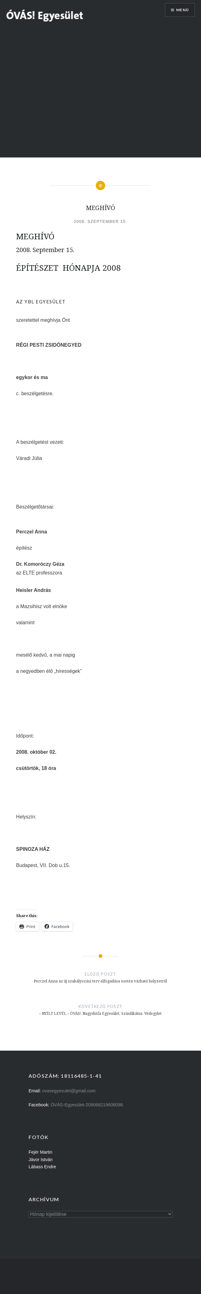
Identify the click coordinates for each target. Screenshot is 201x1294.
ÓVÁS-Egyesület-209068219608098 (87, 1104)
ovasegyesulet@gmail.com (69, 1090)
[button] (45, 15)
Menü (182, 9)
